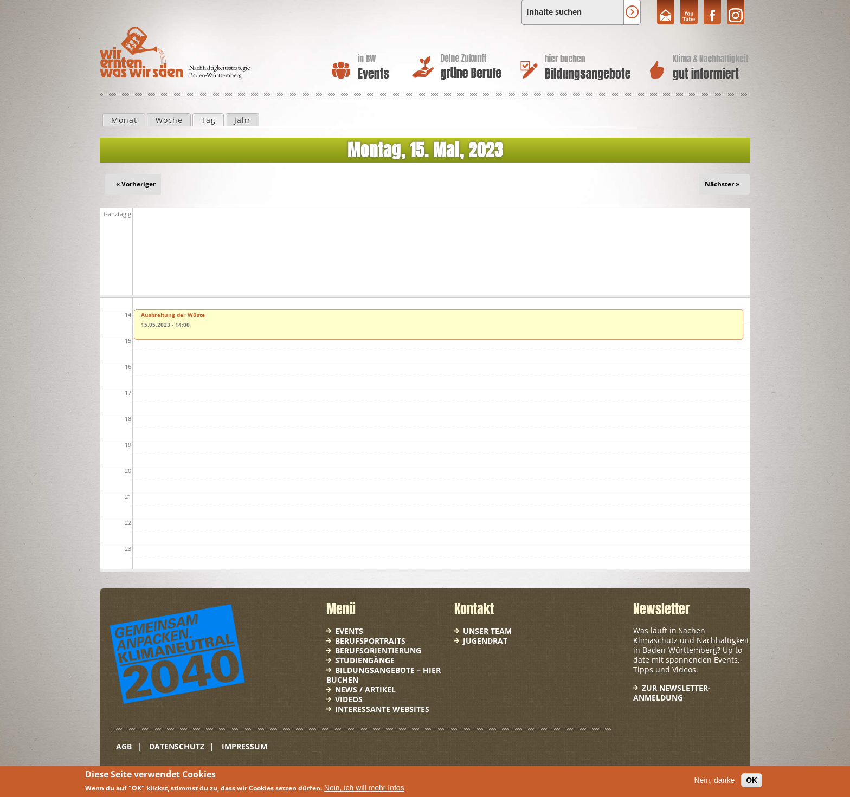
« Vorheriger (136, 184)
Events (349, 631)
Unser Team (487, 631)
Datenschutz (176, 746)
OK (751, 780)
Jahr (242, 120)
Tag (212, 119)
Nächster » (722, 184)
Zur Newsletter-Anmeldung (672, 693)
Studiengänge (365, 660)
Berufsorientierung (378, 650)
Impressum (244, 746)
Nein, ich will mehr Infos (364, 787)
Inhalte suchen (554, 12)
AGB (124, 746)
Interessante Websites (382, 709)
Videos (349, 699)
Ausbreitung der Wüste (173, 315)
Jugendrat (485, 641)
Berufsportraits (370, 641)
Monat (124, 120)
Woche (169, 120)
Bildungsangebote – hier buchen (383, 675)
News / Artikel (365, 689)
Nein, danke (714, 780)
